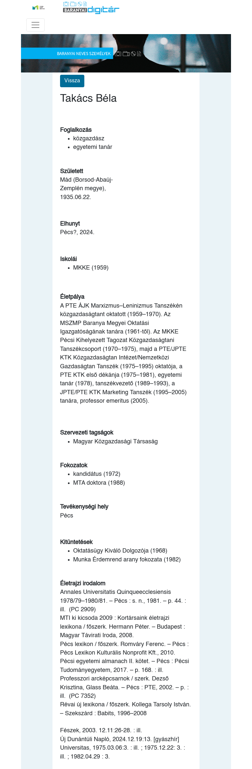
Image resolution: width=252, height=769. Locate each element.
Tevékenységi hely (84, 507)
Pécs (66, 516)
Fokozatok (73, 466)
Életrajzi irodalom (82, 584)
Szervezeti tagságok (86, 433)
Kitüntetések (76, 542)
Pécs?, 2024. (77, 232)
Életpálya (72, 297)
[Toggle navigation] (35, 24)
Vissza (72, 81)
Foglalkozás (76, 130)
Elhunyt (70, 224)
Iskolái (68, 259)
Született (71, 171)
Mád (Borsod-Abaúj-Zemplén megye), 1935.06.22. (86, 188)
